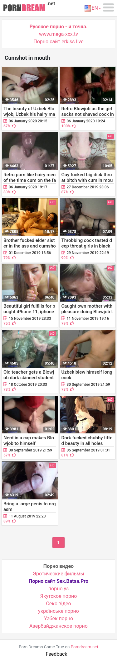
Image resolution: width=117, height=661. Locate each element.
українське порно (58, 611)
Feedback (56, 654)
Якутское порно (58, 596)
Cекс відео (58, 604)
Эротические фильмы (58, 574)
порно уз (58, 589)
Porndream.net (84, 646)
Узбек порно (58, 618)
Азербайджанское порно (58, 626)
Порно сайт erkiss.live (58, 42)
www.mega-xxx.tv (58, 34)
